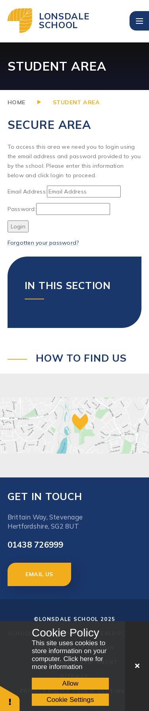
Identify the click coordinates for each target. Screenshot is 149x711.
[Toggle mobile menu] (139, 21)
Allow (70, 683)
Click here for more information (67, 663)
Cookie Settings (70, 699)
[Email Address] (84, 191)
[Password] (73, 209)
